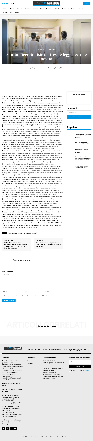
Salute (52, 49)
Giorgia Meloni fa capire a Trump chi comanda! (82, 166)
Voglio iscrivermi (79, 117)
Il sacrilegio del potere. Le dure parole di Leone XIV (82, 143)
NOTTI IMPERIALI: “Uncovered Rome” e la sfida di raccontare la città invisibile (83, 135)
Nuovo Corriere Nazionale (34, 436)
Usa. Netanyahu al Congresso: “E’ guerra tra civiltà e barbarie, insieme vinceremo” (48, 244)
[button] (13, 3)
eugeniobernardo (38, 68)
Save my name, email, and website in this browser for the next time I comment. (28, 295)
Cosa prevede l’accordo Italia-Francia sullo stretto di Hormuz (83, 151)
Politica (42, 49)
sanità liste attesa (30, 233)
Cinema (45, 366)
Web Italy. (67, 436)
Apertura (45, 372)
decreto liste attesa (15, 233)
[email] (79, 112)
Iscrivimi (80, 366)
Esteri (45, 378)
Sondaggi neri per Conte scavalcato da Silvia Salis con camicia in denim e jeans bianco (83, 159)
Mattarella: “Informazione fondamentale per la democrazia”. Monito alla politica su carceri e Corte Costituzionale (16, 245)
